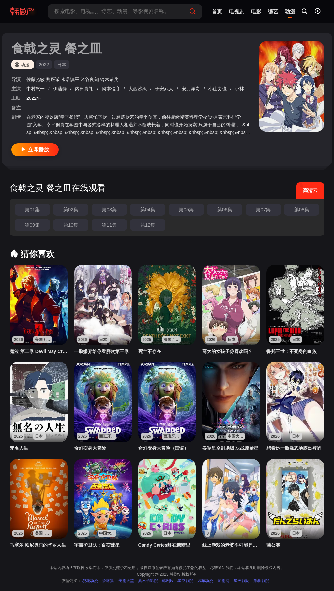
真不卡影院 (148, 580)
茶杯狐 (108, 580)
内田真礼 (85, 88)
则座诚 (53, 79)
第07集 (263, 209)
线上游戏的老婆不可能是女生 (231, 545)
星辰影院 (241, 580)
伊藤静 (60, 88)
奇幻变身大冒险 (90, 448)
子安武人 (165, 88)
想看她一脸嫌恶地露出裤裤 (293, 448)
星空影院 (185, 580)
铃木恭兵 (109, 79)
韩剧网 (223, 580)
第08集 (302, 209)
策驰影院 (261, 580)
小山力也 (218, 88)
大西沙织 (138, 88)
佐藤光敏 (36, 79)
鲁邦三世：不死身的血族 (291, 351)
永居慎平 (71, 79)
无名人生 (19, 448)
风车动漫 (205, 580)
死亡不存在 (149, 351)
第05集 (186, 209)
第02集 (71, 209)
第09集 (32, 225)
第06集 (225, 209)
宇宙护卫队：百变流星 (97, 545)
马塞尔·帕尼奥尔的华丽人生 (38, 545)
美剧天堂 (126, 580)
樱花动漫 (90, 580)
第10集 (71, 225)
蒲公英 (273, 545)
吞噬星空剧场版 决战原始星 (230, 448)
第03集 (109, 209)
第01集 (32, 209)
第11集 (109, 225)
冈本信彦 (111, 88)
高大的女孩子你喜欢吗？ (227, 351)
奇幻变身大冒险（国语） (163, 448)
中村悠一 (36, 88)
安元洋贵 (191, 88)
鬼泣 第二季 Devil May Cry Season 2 (39, 351)
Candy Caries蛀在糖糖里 (164, 545)
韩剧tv (167, 580)
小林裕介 (244, 88)
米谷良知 (90, 79)
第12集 (148, 225)
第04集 (148, 209)
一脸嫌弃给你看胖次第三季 (101, 351)
